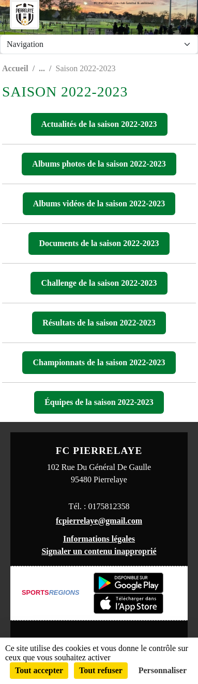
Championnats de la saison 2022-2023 (99, 362)
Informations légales (99, 538)
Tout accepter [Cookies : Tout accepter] (39, 670)
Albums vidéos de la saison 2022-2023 (99, 203)
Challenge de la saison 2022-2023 (99, 283)
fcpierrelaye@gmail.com (99, 520)
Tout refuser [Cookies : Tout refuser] (101, 670)
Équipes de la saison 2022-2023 (99, 402)
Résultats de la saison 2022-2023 (99, 322)
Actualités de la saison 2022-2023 (99, 124)
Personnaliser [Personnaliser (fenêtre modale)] (163, 670)
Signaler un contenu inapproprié (98, 551)
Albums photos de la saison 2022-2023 (98, 163)
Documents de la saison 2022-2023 (99, 243)
